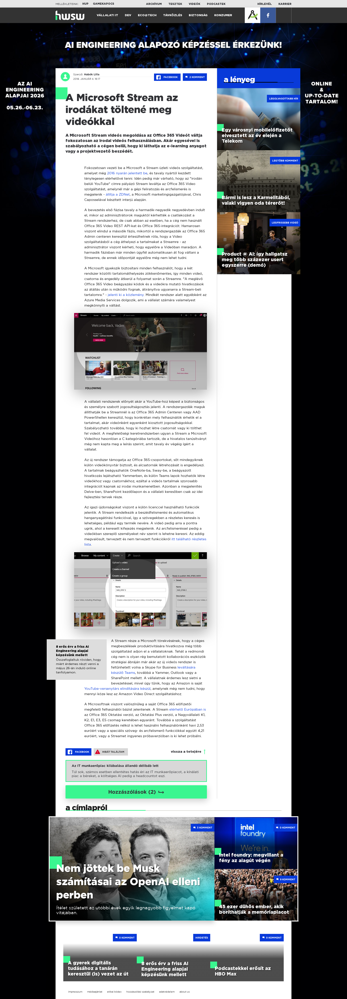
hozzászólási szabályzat (140, 991)
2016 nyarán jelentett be (127, 173)
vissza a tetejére (186, 751)
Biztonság (198, 15)
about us (184, 991)
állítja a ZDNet (118, 194)
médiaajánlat (94, 991)
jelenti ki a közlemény (126, 295)
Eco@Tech (147, 15)
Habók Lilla (91, 74)
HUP (85, 3)
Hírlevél (264, 4)
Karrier (284, 4)
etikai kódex (114, 991)
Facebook (167, 77)
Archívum (154, 4)
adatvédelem (167, 991)
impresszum (75, 991)
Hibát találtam (109, 751)
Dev (128, 15)
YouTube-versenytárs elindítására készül (117, 688)
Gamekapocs (103, 3)
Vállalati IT (107, 15)
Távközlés (172, 15)
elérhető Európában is (187, 709)
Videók (194, 4)
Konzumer (223, 15)
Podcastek (216, 4)
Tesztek (175, 4)
